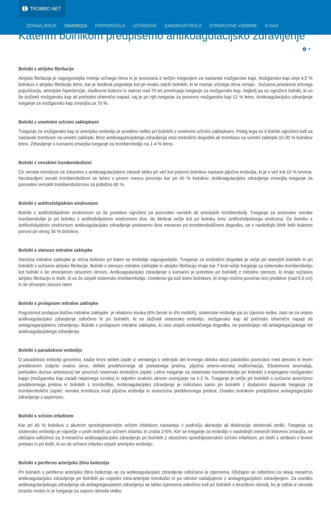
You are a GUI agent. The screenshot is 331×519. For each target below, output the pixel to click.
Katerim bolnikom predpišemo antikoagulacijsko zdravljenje (161, 35)
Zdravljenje (41, 25)
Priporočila (110, 25)
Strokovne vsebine (233, 25)
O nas (272, 25)
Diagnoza (75, 25)
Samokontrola (183, 25)
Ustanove (145, 25)
